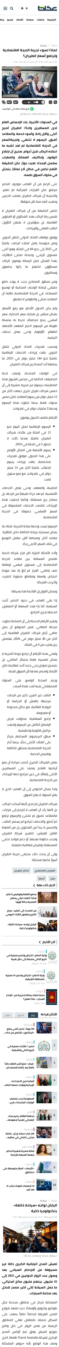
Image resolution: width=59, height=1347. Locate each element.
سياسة (30, 19)
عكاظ (52, 45)
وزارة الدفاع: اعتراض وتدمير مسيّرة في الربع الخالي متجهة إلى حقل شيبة (26, 957)
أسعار (41, 878)
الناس (30, 1112)
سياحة (43, 45)
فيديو (10, 19)
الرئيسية (51, 19)
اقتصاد (19, 19)
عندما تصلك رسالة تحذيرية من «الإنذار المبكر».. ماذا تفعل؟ (25, 997)
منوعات (39, 991)
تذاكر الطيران (21, 870)
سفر (52, 878)
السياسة (28, 1024)
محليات (40, 19)
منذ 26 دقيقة (37, 983)
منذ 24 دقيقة (39, 963)
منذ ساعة (39, 1003)
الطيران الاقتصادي (45, 870)
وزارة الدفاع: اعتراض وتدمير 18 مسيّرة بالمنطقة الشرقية (25, 977)
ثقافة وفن (27, 1146)
